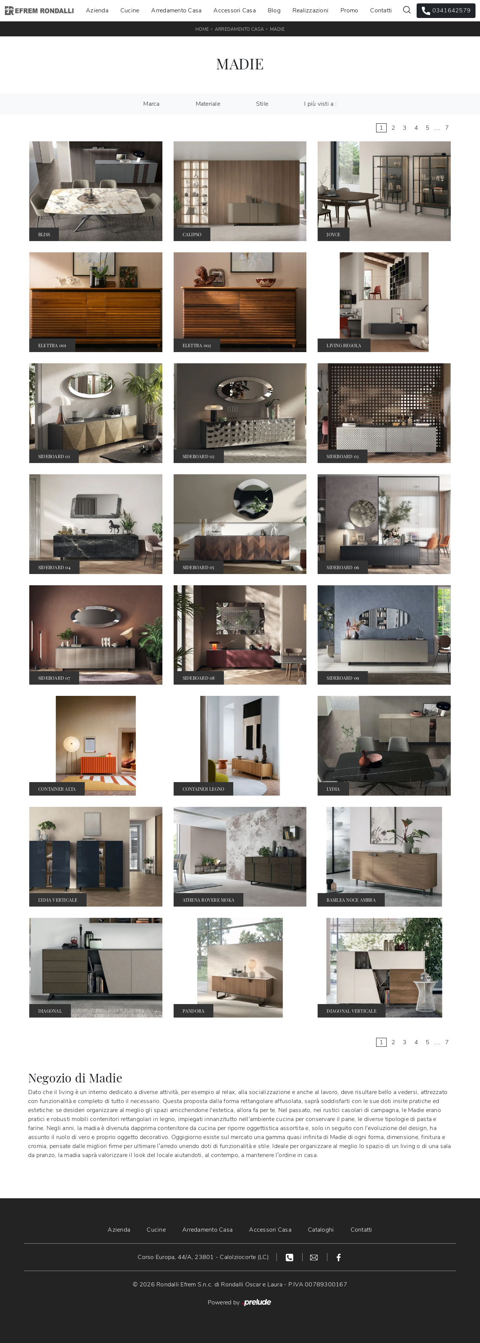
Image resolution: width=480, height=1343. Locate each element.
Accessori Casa (234, 10)
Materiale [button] (208, 104)
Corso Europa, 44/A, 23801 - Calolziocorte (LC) (203, 1257)
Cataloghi (321, 1230)
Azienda (97, 10)
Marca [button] (151, 104)
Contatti (381, 10)
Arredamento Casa (176, 10)
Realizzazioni (310, 10)
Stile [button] (262, 104)
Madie (277, 29)
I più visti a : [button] (320, 104)
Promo (349, 10)
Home (202, 29)
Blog (274, 10)
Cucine (130, 10)
